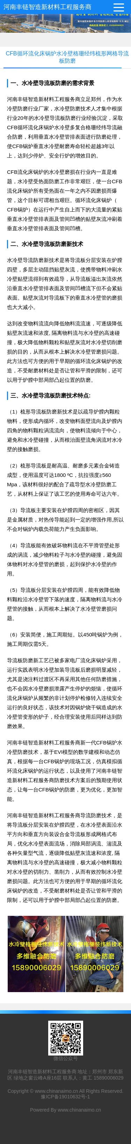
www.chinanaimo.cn (56, 1091)
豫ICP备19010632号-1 (65, 1096)
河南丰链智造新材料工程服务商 (47, 6)
